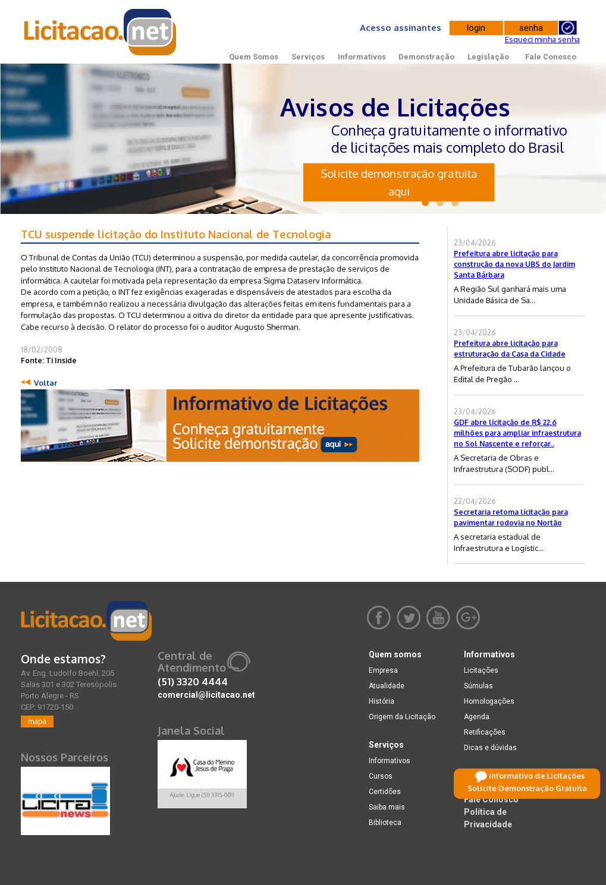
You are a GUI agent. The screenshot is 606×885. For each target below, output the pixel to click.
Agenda (476, 717)
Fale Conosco (550, 56)
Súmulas (478, 686)
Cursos (381, 776)
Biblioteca (385, 822)
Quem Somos (253, 56)
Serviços (308, 56)
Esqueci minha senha (542, 39)
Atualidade (386, 686)
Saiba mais (387, 807)
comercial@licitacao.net (206, 695)
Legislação (488, 56)
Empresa (383, 670)
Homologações (489, 701)
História (381, 701)
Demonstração (426, 56)
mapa (37, 721)
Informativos (362, 56)
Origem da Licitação (402, 717)
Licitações (481, 670)
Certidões (385, 792)
